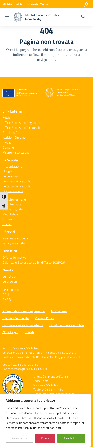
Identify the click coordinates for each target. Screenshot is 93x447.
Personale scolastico (16, 238)
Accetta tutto (71, 438)
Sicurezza (8, 219)
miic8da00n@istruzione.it (60, 352)
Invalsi (6, 142)
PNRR (6, 299)
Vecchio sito (10, 289)
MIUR (6, 117)
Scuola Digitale (12, 209)
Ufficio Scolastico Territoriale (21, 127)
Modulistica (10, 214)
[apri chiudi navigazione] (7, 17)
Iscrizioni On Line (14, 137)
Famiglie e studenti (15, 243)
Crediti (29, 332)
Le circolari (9, 281)
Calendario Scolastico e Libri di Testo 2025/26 (33, 262)
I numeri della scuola (16, 181)
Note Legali (10, 332)
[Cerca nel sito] (83, 17)
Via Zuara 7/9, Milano (26, 348)
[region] (45, 420)
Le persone (10, 176)
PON (5, 294)
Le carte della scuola (16, 186)
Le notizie (9, 276)
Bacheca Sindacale (15, 318)
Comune (8, 147)
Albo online (59, 311)
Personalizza (19, 438)
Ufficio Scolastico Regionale (21, 122)
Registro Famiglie (14, 199)
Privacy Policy (44, 318)
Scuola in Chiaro (13, 132)
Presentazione (12, 166)
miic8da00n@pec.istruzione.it (62, 357)
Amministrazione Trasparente (23, 311)
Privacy (7, 224)
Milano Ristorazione (15, 152)
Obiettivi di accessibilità (66, 325)
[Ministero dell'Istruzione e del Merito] (25, 4)
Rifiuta (45, 438)
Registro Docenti (13, 204)
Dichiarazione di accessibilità (22, 325)
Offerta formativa (14, 257)
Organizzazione (12, 191)
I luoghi (7, 171)
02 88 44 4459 (25, 352)
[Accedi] (87, 4)
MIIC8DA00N (39, 369)
